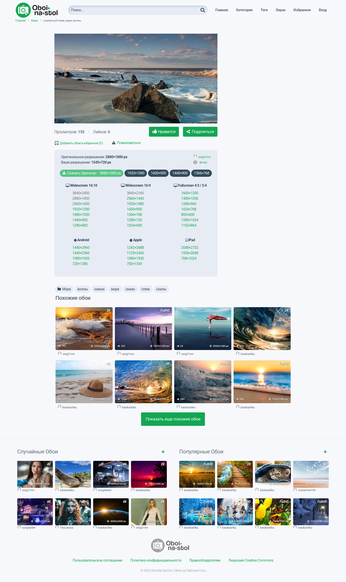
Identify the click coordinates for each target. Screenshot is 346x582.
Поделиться (200, 131)
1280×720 (134, 220)
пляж (145, 289)
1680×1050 (80, 214)
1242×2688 (135, 247)
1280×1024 (189, 220)
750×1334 (134, 264)
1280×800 (79, 225)
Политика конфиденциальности (155, 560)
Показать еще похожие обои (173, 419)
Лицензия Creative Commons (250, 560)
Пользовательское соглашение (97, 560)
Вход (323, 10)
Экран (281, 10)
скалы (161, 289)
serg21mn (204, 157)
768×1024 (188, 258)
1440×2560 (80, 253)
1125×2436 (135, 253)
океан (130, 289)
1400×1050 (189, 198)
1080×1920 (80, 258)
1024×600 (134, 225)
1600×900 (158, 173)
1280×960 (188, 204)
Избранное (302, 10)
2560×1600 (80, 204)
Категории (244, 10)
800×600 (187, 214)
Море (34, 20)
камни (99, 289)
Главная (221, 10)
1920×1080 (135, 173)
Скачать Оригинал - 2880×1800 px (91, 173)
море (115, 289)
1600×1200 (189, 193)
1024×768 (188, 209)
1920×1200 (80, 209)
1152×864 (188, 225)
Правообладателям (204, 560)
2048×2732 (189, 247)
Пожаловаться (126, 143)
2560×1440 (135, 198)
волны (82, 289)
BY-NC (203, 162)
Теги (264, 10)
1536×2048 (189, 253)
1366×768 (201, 173)
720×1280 (79, 264)
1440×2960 (80, 247)
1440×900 (179, 173)
